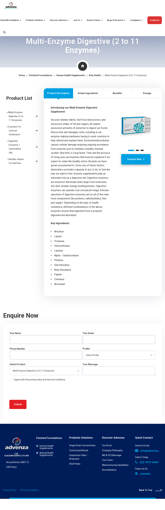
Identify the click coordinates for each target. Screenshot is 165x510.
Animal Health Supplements (46, 454)
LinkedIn (142, 473)
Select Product (46, 369)
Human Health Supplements (47, 447)
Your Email (119, 338)
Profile (119, 354)
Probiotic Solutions (81, 437)
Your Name (46, 338)
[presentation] (33, 390)
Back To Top (150, 490)
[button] (131, 150)
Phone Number (46, 354)
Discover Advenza (113, 437)
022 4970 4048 (146, 462)
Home (22, 75)
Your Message (119, 369)
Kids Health (95, 75)
